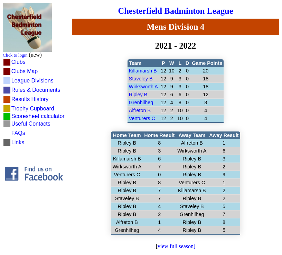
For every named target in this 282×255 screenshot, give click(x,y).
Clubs (18, 62)
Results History (30, 99)
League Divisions (32, 81)
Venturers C (142, 118)
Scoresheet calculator (38, 116)
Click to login (15, 55)
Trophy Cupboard (32, 108)
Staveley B (141, 78)
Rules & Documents (35, 90)
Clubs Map (24, 71)
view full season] (176, 246)
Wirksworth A (143, 86)
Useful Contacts (30, 124)
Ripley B (138, 94)
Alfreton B (140, 110)
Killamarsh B (143, 70)
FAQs (18, 133)
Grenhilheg (141, 102)
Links (17, 142)
